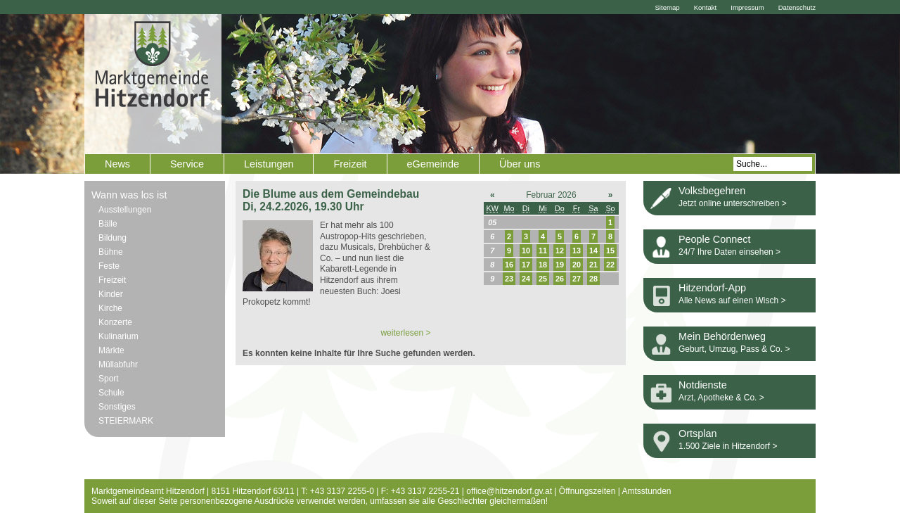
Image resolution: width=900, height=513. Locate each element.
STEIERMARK (125, 421)
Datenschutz (797, 7)
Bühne (110, 252)
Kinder (110, 294)
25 (543, 278)
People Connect (714, 239)
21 (593, 264)
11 (543, 250)
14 (593, 250)
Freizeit (349, 164)
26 (559, 278)
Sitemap (667, 7)
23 (509, 278)
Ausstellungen (124, 210)
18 (543, 264)
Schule (111, 393)
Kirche (110, 308)
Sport (108, 379)
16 (509, 264)
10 (526, 250)
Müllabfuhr (118, 364)
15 (610, 250)
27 (576, 278)
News (117, 164)
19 (559, 264)
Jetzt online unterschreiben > (733, 203)
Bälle (107, 224)
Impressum (747, 7)
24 (526, 278)
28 (593, 278)
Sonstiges (117, 407)
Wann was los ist (129, 195)
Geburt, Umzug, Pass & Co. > (734, 349)
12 (559, 250)
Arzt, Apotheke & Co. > (721, 398)
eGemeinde (433, 164)
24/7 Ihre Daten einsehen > (729, 252)
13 (576, 250)
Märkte (111, 350)
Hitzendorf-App (712, 287)
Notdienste (703, 385)
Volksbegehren (712, 190)
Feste (109, 266)
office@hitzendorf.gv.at (509, 491)
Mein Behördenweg (722, 336)
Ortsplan (697, 433)
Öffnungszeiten (587, 491)
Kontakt (705, 7)
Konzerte (115, 322)
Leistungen (268, 164)
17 (526, 264)
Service (187, 164)
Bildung (112, 238)
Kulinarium (118, 336)
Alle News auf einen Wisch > (732, 300)
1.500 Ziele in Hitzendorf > (728, 446)
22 (610, 264)
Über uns (519, 164)
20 (576, 264)
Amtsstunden (646, 491)
